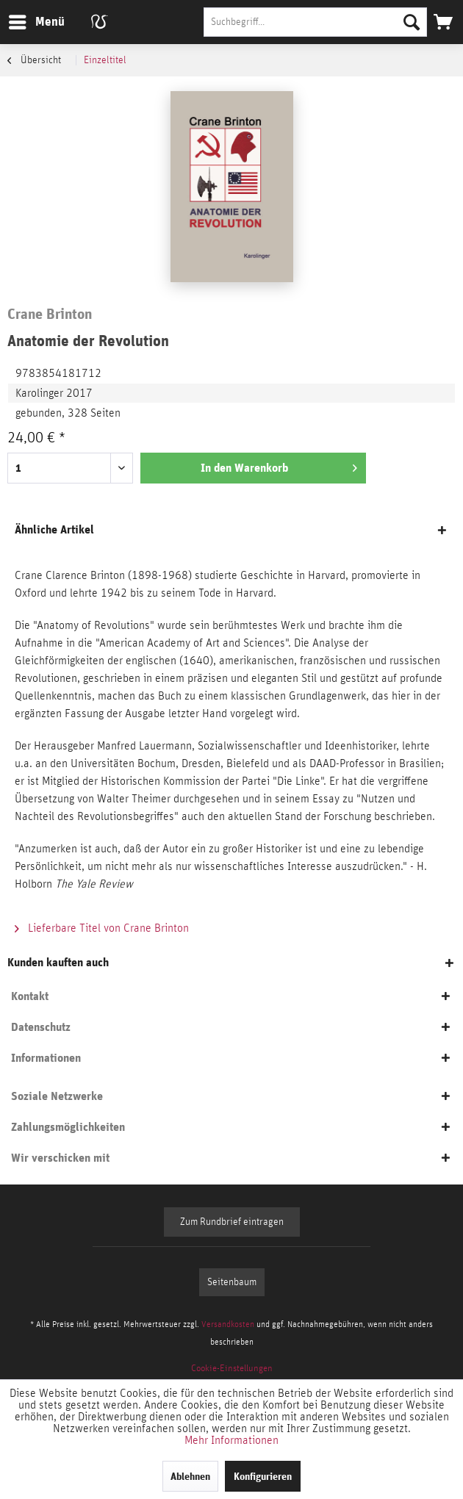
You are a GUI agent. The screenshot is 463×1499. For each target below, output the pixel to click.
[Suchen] (411, 22)
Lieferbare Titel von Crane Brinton (102, 928)
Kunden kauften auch (58, 962)
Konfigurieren (263, 1476)
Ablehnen (190, 1476)
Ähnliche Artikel (54, 529)
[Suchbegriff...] (315, 22)
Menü (26, 19)
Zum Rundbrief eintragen (232, 1222)
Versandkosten (227, 1324)
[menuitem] (36, 22)
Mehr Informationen (231, 1440)
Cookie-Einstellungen (232, 1368)
